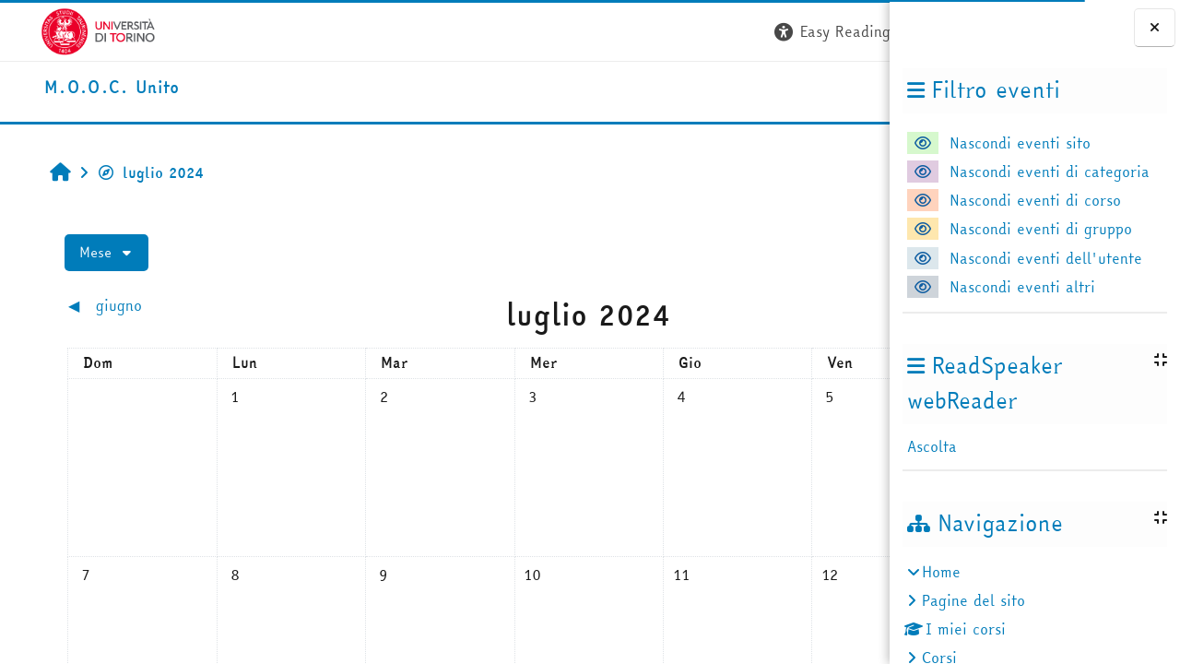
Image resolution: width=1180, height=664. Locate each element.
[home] (71, 88)
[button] (611, 32)
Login (856, 31)
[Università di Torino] (57, 29)
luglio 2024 (118, 172)
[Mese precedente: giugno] (139, 305)
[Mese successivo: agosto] (769, 305)
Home (941, 572)
